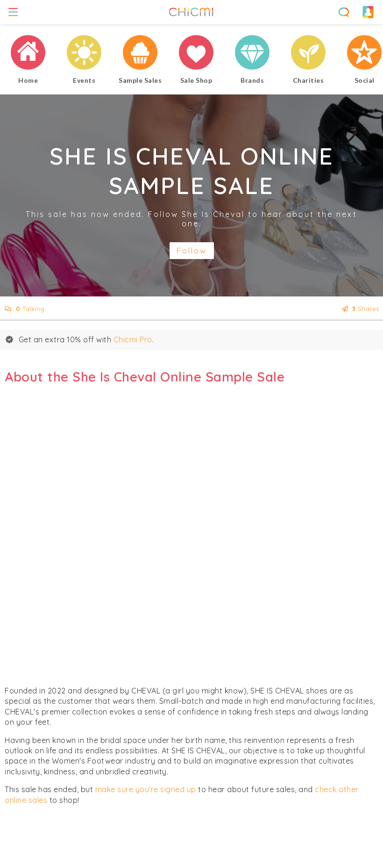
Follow (192, 250)
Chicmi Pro (132, 339)
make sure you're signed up (145, 789)
